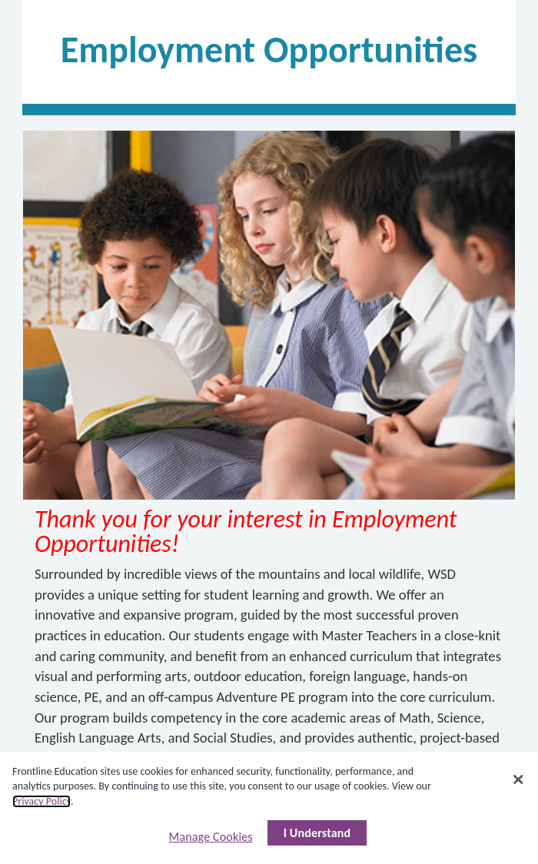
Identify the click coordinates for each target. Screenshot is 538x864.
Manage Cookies (211, 836)
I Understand (317, 833)
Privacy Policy (41, 801)
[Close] (518, 779)
